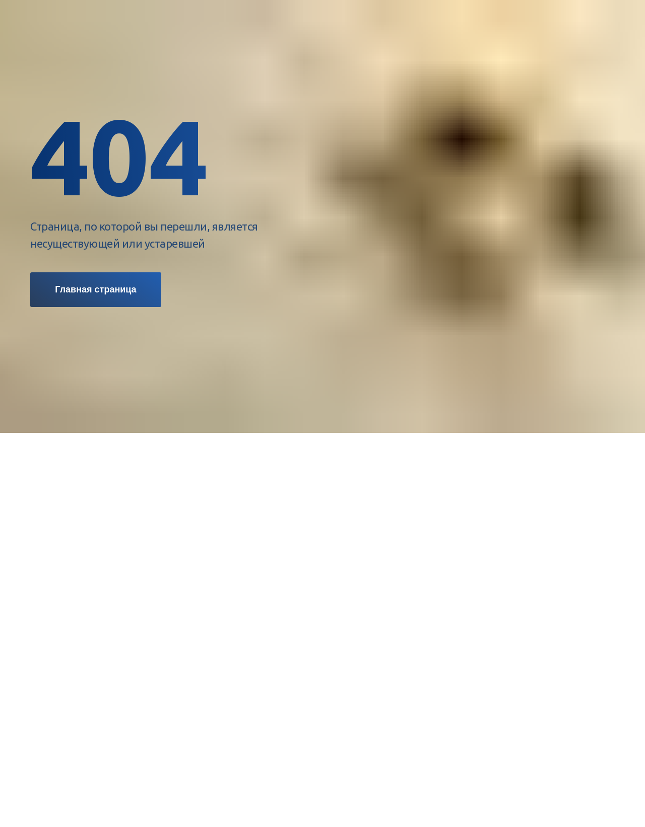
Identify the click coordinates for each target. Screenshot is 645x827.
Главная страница (95, 289)
